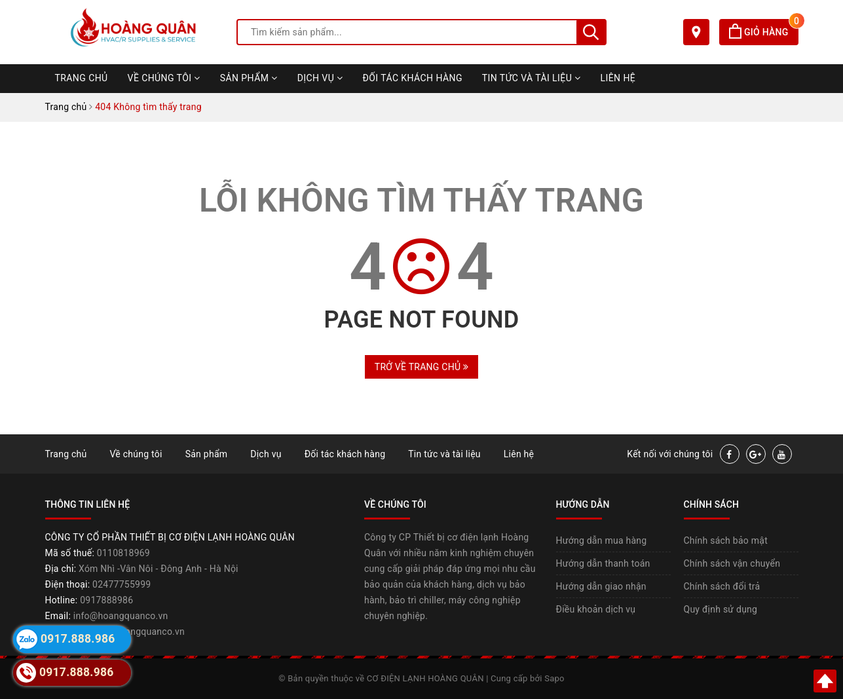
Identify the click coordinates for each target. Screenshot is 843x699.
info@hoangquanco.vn (120, 616)
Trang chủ (81, 78)
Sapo (554, 678)
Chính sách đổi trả (722, 586)
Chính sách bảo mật (726, 540)
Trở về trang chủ (421, 367)
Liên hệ (618, 78)
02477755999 (121, 584)
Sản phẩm (249, 78)
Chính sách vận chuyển (732, 563)
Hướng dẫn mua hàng (601, 540)
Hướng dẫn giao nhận (601, 586)
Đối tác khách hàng (412, 78)
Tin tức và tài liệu (531, 78)
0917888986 (106, 600)
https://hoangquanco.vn (134, 631)
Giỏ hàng (763, 32)
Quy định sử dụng (721, 609)
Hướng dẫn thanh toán (603, 563)
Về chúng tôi (164, 78)
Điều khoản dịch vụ (596, 609)
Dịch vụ (320, 78)
